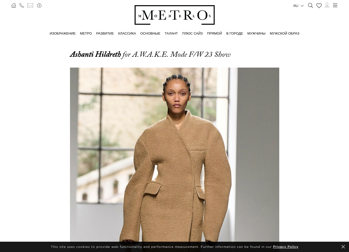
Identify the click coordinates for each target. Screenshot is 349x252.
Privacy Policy (285, 246)
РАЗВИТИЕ (105, 33)
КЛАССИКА (127, 33)
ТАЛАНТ (171, 33)
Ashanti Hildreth (96, 54)
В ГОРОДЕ (234, 33)
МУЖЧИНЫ (256, 33)
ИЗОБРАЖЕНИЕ (62, 33)
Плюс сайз (192, 33)
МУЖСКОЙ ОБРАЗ (284, 33)
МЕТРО (86, 33)
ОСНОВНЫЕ (150, 33)
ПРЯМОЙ (214, 33)
